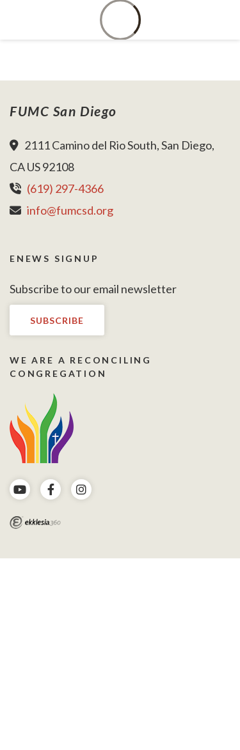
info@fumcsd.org (70, 210)
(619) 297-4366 (65, 188)
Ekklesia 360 (35, 522)
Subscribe (57, 320)
